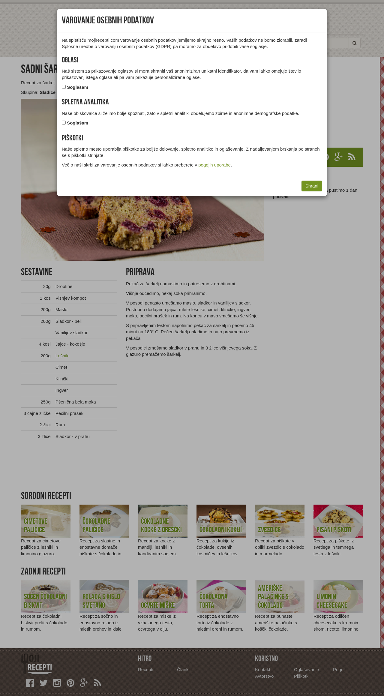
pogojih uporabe (214, 164)
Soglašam (77, 87)
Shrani (311, 185)
